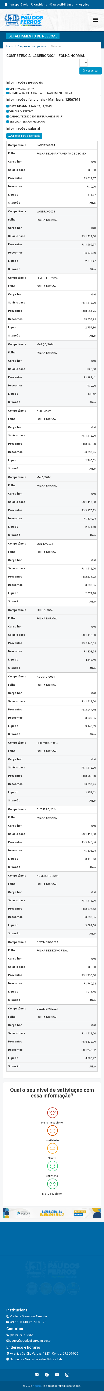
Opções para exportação (24, 135)
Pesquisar (90, 70)
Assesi (37, 1385)
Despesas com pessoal (32, 46)
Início (9, 46)
